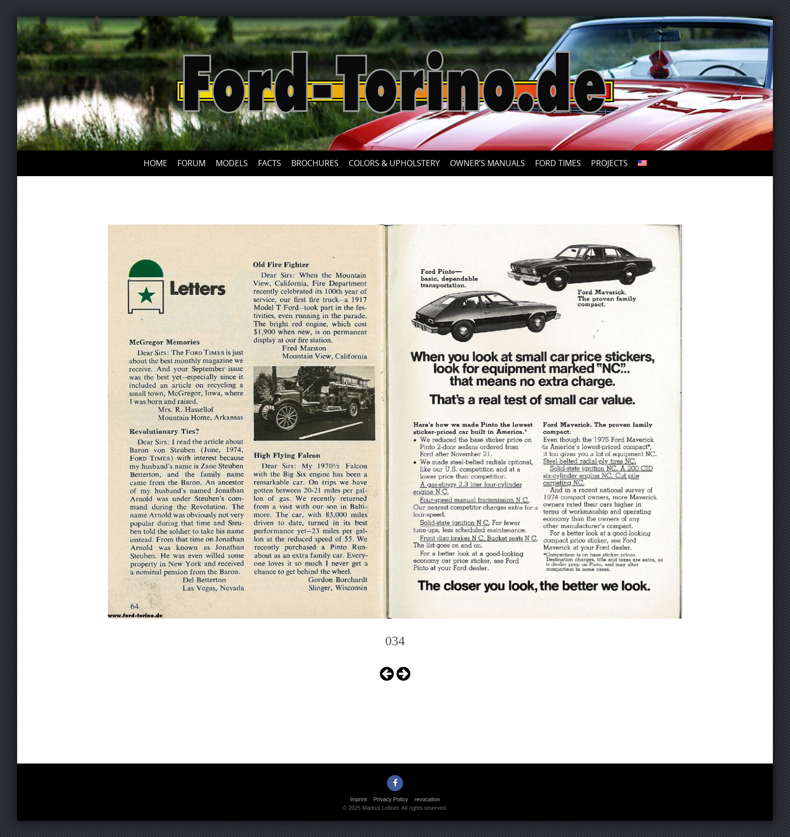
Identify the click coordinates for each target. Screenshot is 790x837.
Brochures (315, 163)
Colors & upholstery (394, 163)
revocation (427, 799)
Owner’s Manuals (487, 163)
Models (232, 163)
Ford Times (558, 163)
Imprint (358, 799)
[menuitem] (642, 163)
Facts (269, 163)
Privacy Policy (390, 799)
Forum (191, 163)
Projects (609, 163)
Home (155, 163)
